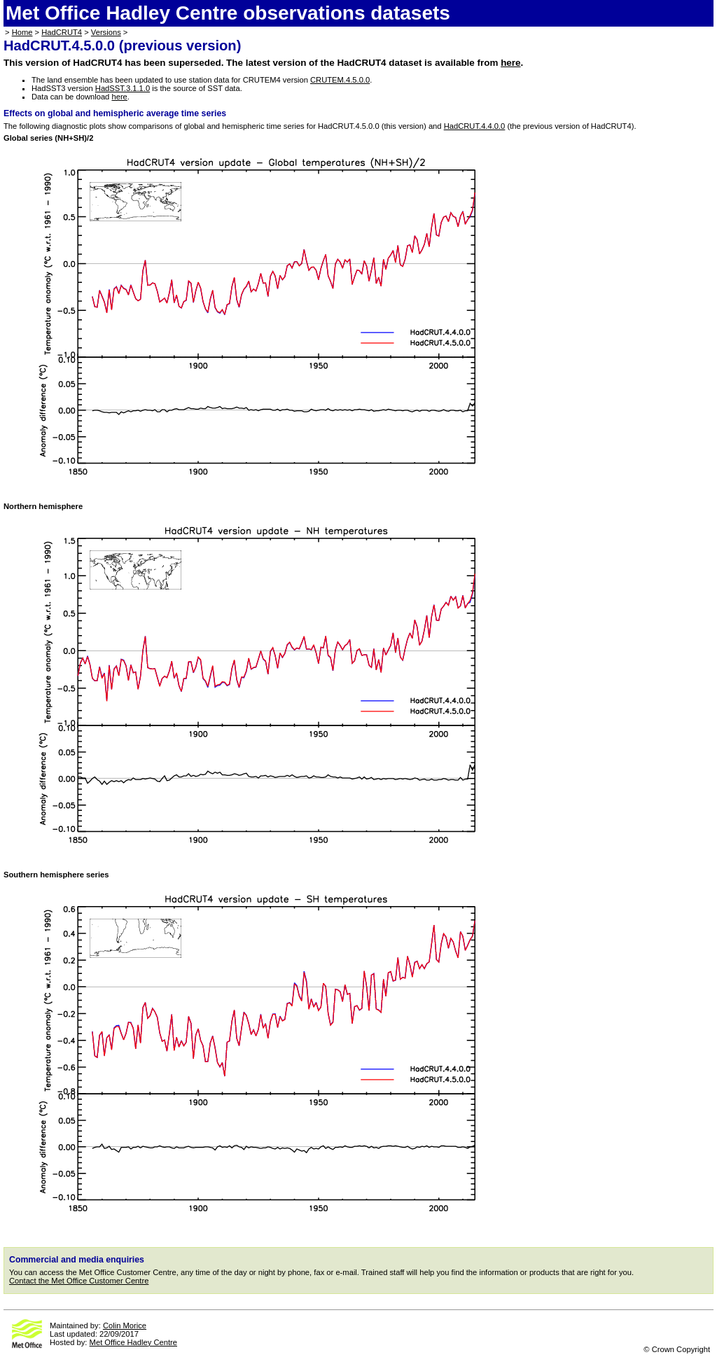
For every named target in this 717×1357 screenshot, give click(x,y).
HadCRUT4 (61, 32)
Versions (106, 32)
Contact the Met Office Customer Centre (78, 1280)
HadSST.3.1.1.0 (122, 88)
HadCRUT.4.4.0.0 (475, 126)
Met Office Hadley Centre (133, 1342)
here (510, 62)
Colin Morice (124, 1325)
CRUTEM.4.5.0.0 (340, 80)
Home (22, 32)
